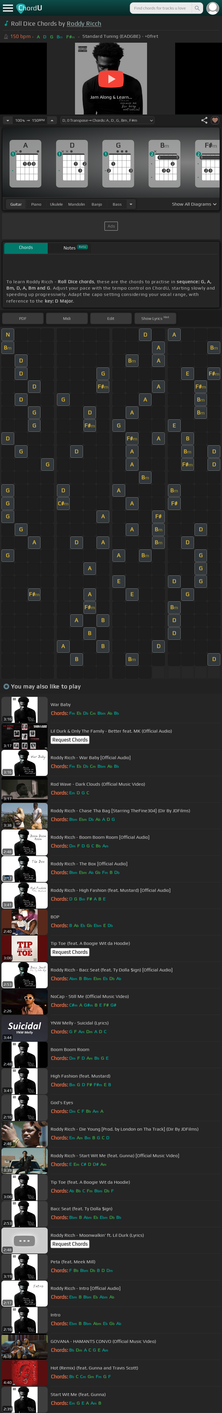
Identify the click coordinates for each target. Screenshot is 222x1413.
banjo (97, 204)
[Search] (197, 8)
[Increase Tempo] (52, 120)
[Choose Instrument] (131, 204)
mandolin (76, 204)
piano (36, 204)
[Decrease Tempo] (8, 120)
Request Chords (70, 740)
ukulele (56, 204)
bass (117, 204)
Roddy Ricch (84, 23)
